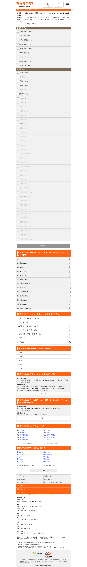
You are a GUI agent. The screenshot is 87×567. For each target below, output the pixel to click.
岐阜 (22, 515)
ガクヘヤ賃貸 (48, 537)
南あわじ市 (24, 166)
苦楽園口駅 (48, 454)
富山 (28, 510)
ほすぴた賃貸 (34, 537)
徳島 (18, 528)
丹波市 (23, 162)
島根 (28, 524)
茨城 (33, 506)
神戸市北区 (24, 57)
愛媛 (28, 528)
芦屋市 (23, 94)
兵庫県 (29, 494)
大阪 (18, 519)
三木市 (23, 128)
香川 (22, 528)
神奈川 (22, 506)
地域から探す (48, 476)
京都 (25, 519)
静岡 (25, 515)
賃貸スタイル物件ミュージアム (45, 547)
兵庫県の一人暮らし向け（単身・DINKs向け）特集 (43, 494)
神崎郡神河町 (25, 217)
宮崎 (35, 533)
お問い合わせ (21, 542)
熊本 (28, 533)
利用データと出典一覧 (59, 547)
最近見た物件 (21, 492)
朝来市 (23, 171)
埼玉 (26, 506)
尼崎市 (23, 77)
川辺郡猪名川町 (26, 192)
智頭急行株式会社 (22, 304)
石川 (32, 510)
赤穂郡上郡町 (25, 226)
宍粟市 (23, 179)
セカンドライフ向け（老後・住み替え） (30, 334)
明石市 (23, 81)
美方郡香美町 (25, 235)
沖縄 (43, 533)
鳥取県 (20, 360)
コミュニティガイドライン (24, 546)
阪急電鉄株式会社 (22, 263)
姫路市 (23, 72)
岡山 (22, 524)
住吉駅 (20, 454)
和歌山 (36, 519)
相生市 (23, 102)
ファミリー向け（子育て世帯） (27, 330)
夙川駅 (46, 452)
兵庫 (22, 519)
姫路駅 (20, 459)
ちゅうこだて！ (57, 537)
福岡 (18, 533)
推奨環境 (40, 546)
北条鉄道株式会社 (22, 300)
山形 (36, 501)
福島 (40, 501)
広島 (18, 524)
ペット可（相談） (23, 322)
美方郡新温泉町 (26, 239)
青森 (23, 501)
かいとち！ (65, 537)
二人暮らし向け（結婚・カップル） (29, 326)
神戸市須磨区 (25, 48)
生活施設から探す (22, 479)
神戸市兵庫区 (25, 40)
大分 (32, 533)
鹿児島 (39, 533)
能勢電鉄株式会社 (22, 271)
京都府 (20, 352)
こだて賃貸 (41, 537)
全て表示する (21, 342)
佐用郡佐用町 (25, 230)
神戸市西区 (24, 65)
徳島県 (20, 368)
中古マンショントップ (21, 494)
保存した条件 (21, 489)
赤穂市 (23, 115)
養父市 (23, 158)
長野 (25, 510)
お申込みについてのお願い (24, 544)
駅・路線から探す (22, 482)
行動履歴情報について (49, 542)
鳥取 (25, 524)
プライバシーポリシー (37, 542)
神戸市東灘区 (25, 31)
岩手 (26, 501)
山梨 (18, 510)
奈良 (32, 519)
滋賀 (28, 519)
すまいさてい (29, 538)
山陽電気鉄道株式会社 (23, 279)
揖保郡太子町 (25, 222)
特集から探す (48, 479)
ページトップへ (44, 470)
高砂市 (23, 132)
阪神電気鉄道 (21, 267)
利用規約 (28, 542)
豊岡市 (23, 106)
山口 (32, 524)
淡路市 (23, 175)
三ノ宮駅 (47, 461)
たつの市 (24, 188)
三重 (28, 515)
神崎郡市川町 (25, 209)
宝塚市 (23, 124)
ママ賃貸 (27, 537)
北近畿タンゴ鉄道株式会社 (24, 308)
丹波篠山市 (24, 153)
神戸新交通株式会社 (22, 291)
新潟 (22, 510)
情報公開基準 (35, 544)
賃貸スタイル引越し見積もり (41, 538)
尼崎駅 (20, 457)
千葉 (30, 506)
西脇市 (23, 119)
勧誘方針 (34, 546)
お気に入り (20, 485)
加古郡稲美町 (25, 200)
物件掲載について (48, 546)
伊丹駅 (20, 452)
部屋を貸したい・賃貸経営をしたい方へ (27, 547)
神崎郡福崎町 (25, 213)
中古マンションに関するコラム (53, 482)
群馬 (40, 506)
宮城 (30, 501)
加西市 (23, 149)
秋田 (33, 501)
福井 (35, 510)
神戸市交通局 (21, 287)
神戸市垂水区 (25, 53)
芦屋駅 (20, 461)
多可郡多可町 (25, 196)
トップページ (20, 476)
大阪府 (20, 356)
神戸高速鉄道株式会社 (23, 283)
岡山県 (20, 364)
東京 (18, 506)
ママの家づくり (21, 538)
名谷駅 (46, 457)
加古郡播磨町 (25, 205)
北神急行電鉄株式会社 (23, 296)
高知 (25, 528)
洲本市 (23, 89)
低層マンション (23, 338)
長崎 (25, 533)
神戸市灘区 (24, 35)
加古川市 (24, 111)
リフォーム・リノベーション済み (28, 318)
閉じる (42, 393)
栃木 (36, 506)
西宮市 (23, 85)
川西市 (23, 136)
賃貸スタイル (20, 537)
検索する (43, 246)
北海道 (18, 501)
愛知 (18, 515)
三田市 (23, 145)
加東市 (23, 183)
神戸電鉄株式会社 (22, 275)
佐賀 (22, 533)
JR (18, 259)
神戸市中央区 (25, 61)
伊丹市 (23, 98)
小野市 (23, 141)
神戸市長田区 (25, 44)
